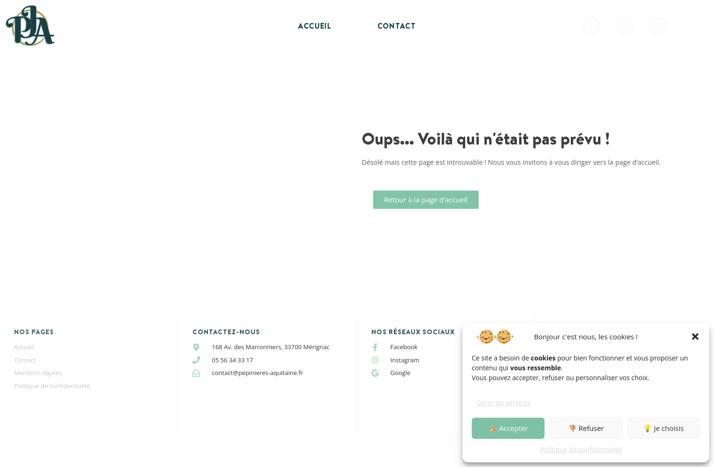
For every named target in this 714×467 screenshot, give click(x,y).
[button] (695, 336)
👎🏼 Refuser (586, 428)
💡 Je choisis (663, 428)
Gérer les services (503, 402)
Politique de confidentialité (581, 449)
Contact (396, 26)
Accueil (314, 26)
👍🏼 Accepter (508, 428)
